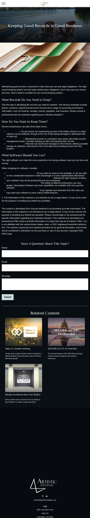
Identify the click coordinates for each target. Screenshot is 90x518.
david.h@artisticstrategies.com (45, 500)
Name (4, 248)
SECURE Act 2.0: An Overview (62, 349)
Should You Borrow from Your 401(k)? (22, 394)
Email (4, 262)
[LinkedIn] (46, 496)
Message (6, 276)
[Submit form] (8, 297)
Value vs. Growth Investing (17, 349)
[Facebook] (42, 496)
